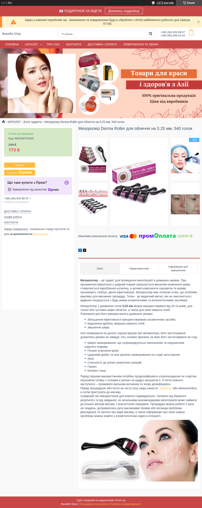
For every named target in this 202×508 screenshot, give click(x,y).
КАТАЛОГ (31, 44)
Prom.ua (120, 500)
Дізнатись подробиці (123, 11)
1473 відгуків (165, 2)
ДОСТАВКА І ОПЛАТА (102, 44)
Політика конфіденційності (125, 504)
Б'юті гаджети (33, 122)
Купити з (19, 172)
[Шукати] (150, 34)
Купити (19, 165)
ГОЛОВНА (12, 44)
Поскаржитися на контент (93, 504)
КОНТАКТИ (73, 44)
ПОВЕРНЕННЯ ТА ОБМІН (140, 44)
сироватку (165, 388)
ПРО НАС (53, 44)
